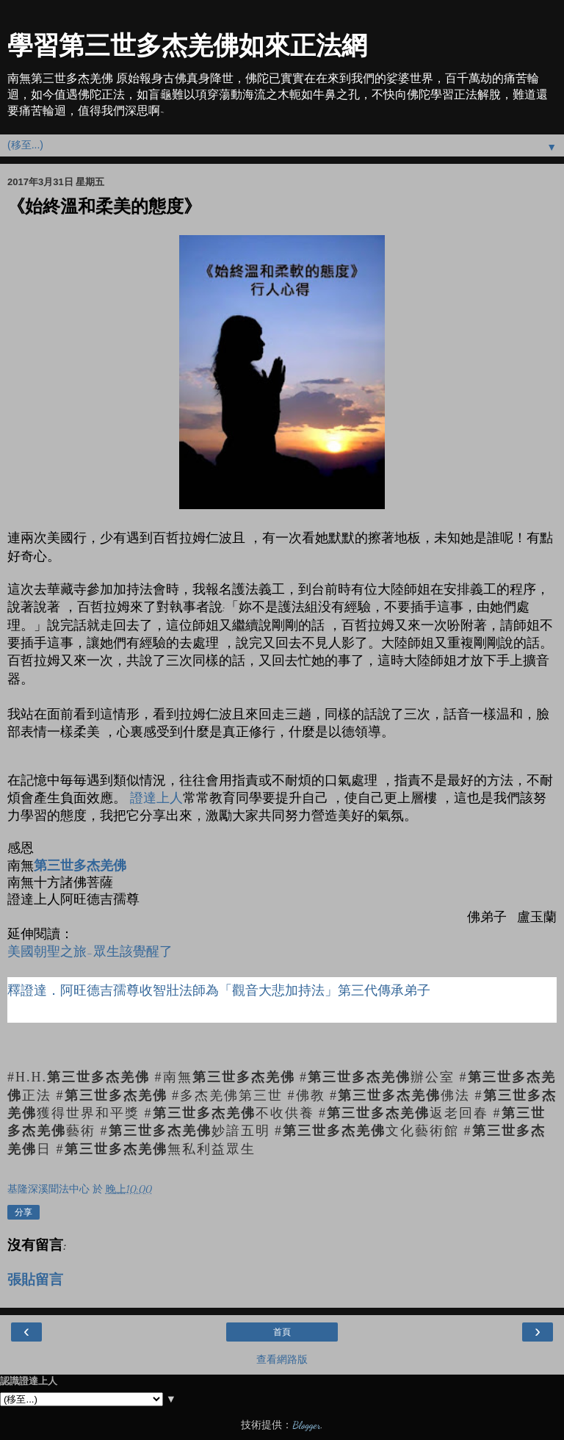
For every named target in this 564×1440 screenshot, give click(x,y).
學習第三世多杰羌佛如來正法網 (187, 46)
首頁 (282, 1332)
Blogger (306, 1425)
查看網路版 (282, 1359)
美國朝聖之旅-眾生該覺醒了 (90, 951)
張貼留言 (35, 1280)
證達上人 (156, 797)
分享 (23, 1212)
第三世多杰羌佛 (80, 865)
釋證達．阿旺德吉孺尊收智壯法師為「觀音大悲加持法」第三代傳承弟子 (218, 990)
